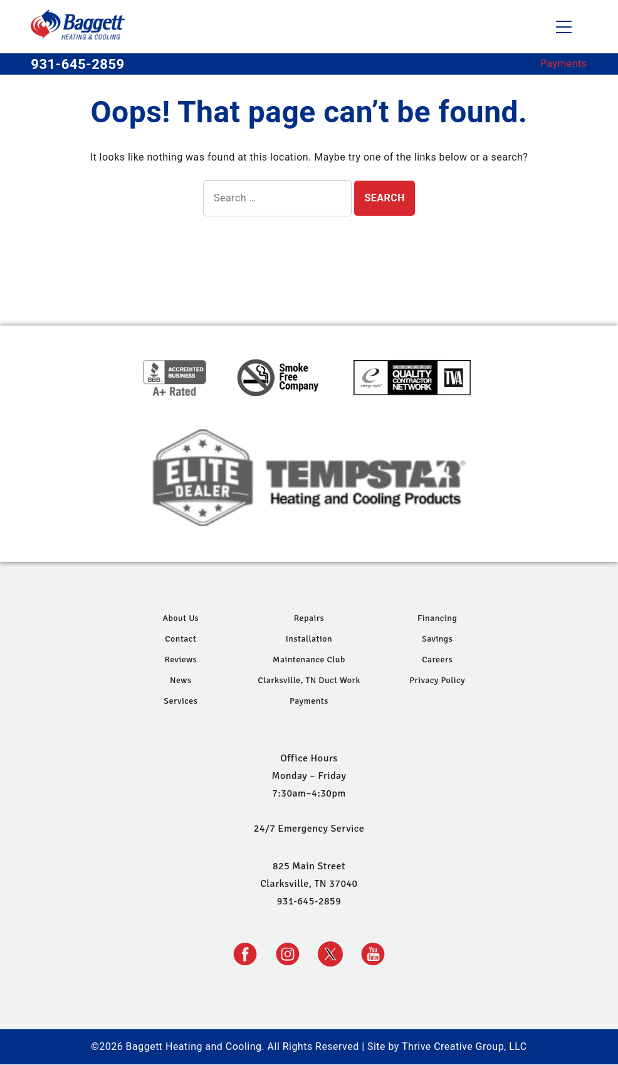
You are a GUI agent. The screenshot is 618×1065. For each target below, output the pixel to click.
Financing (437, 618)
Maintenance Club (309, 659)
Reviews (180, 659)
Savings (437, 638)
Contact (180, 638)
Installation (309, 638)
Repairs (309, 618)
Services (180, 701)
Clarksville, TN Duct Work (309, 680)
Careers (437, 659)
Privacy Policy (437, 680)
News (181, 680)
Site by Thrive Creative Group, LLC (447, 1046)
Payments (563, 64)
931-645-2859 (77, 64)
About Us (180, 618)
